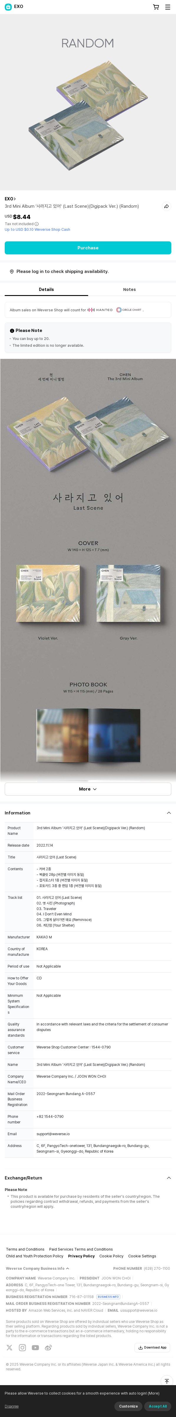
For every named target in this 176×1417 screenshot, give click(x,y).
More (88, 789)
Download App (152, 1347)
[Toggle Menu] (168, 7)
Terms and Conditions (25, 1249)
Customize (128, 1406)
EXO (9, 199)
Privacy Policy (81, 1256)
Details (46, 289)
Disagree (12, 1406)
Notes (129, 289)
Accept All (158, 1406)
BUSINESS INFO (108, 1296)
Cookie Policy (111, 1256)
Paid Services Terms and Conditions (81, 1249)
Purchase (88, 248)
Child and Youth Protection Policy (34, 1256)
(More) (153, 1393)
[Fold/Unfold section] (88, 813)
